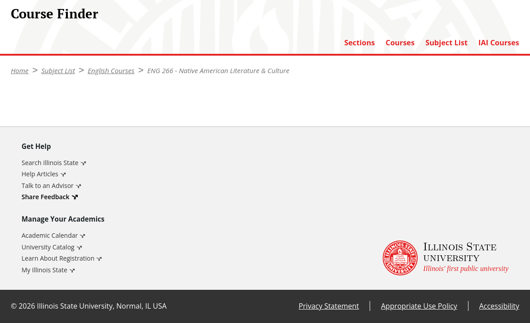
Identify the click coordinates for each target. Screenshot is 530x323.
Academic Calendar (50, 235)
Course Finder (54, 13)
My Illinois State (44, 270)
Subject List (446, 43)
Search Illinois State (50, 162)
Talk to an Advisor (48, 185)
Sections (359, 43)
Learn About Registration (58, 258)
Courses (400, 43)
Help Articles (40, 174)
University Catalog (48, 247)
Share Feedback (46, 196)
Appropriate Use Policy (419, 306)
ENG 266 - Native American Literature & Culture (218, 70)
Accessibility (499, 306)
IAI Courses (498, 43)
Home (20, 70)
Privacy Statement (329, 306)
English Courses (111, 70)
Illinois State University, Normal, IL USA (102, 306)
